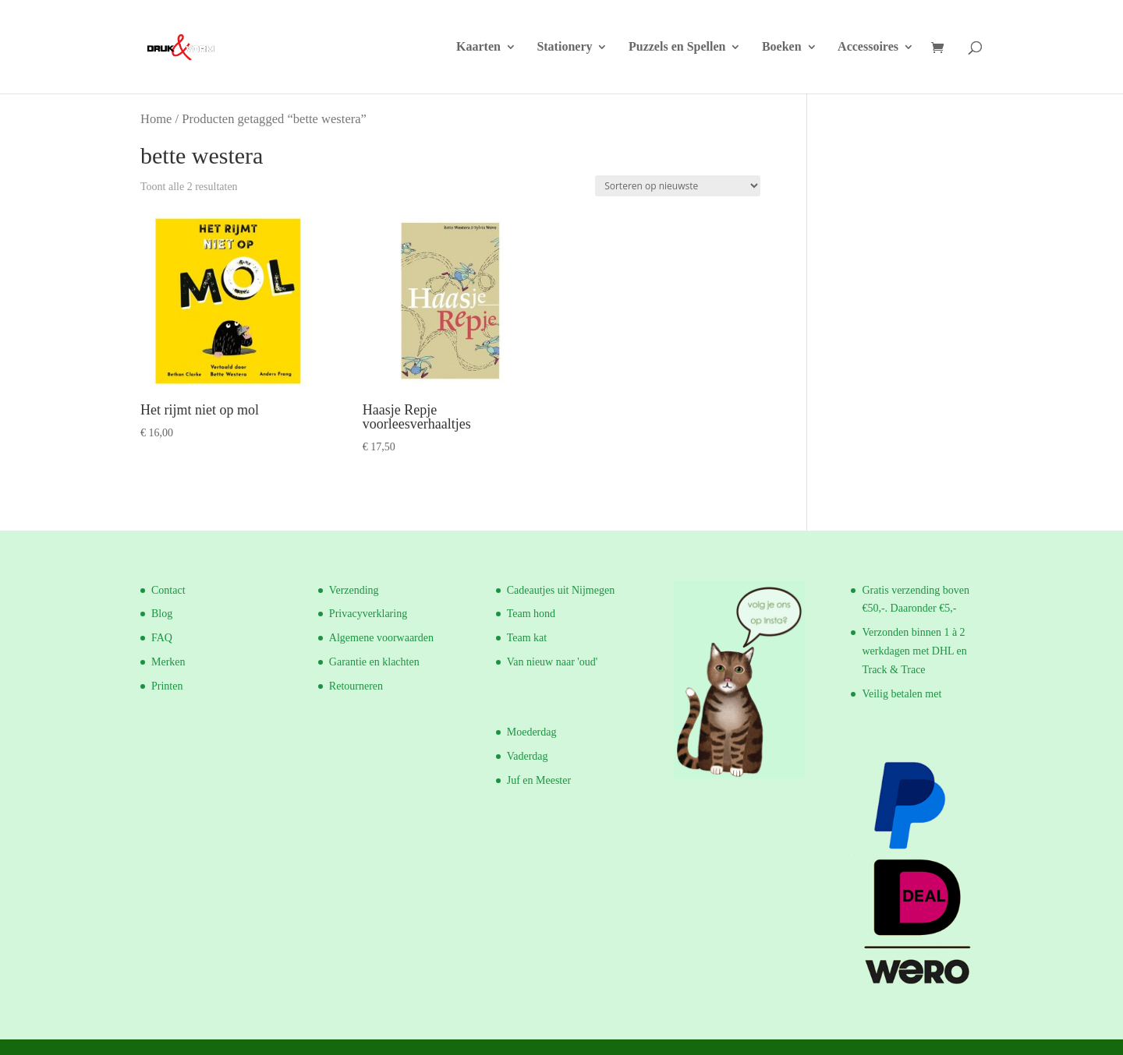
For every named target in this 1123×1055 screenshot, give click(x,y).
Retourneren (356, 686)
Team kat (527, 638)
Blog (161, 613)
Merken (168, 662)
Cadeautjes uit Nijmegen (561, 590)
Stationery (564, 47)
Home (156, 118)
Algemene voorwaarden (381, 638)
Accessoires (868, 47)
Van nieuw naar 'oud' (552, 662)
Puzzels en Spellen (677, 47)
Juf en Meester (539, 780)
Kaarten (478, 47)
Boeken (782, 47)
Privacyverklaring (368, 613)
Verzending (354, 590)
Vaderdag (527, 756)
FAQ (161, 638)
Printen (166, 686)
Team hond (531, 613)
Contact (168, 590)
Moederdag (532, 732)
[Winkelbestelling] (677, 185)
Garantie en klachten (374, 662)
